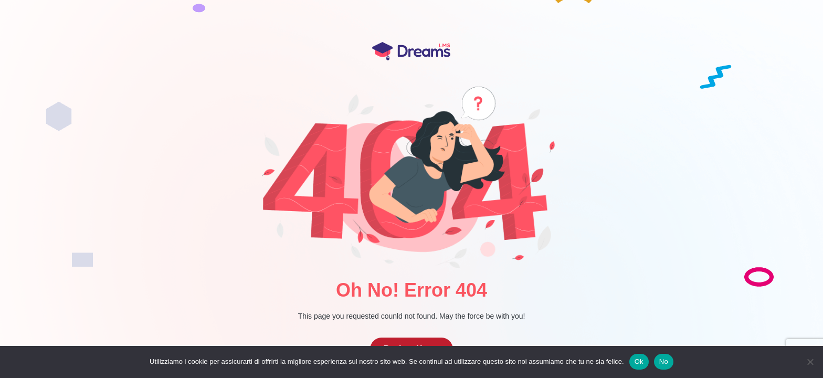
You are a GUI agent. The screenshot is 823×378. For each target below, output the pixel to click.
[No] (810, 361)
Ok (639, 361)
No (663, 361)
